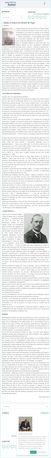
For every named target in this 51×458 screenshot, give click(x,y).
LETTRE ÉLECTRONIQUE (41, 14)
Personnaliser (42, 452)
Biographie (44, 413)
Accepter (33, 452)
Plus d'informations (36, 448)
